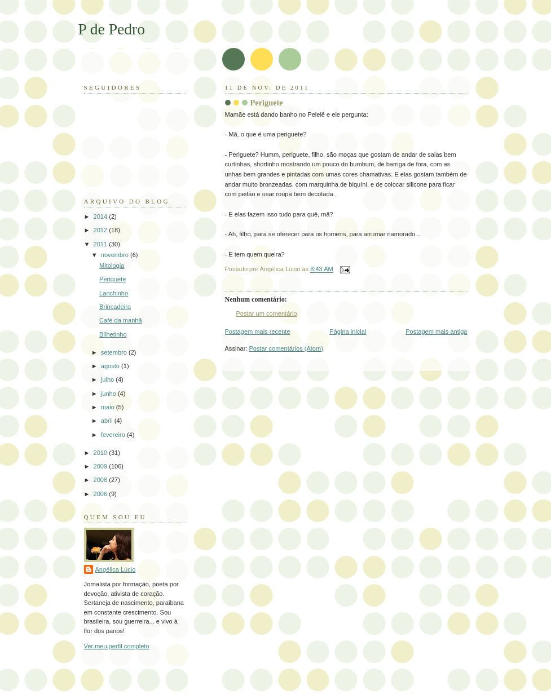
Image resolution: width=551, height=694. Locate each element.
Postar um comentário (266, 313)
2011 (101, 244)
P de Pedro (112, 29)
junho (109, 393)
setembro (115, 352)
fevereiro (114, 434)
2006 (101, 493)
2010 (101, 452)
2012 (101, 230)
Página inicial (347, 331)
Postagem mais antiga (436, 331)
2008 (101, 479)
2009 (101, 466)
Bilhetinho (113, 334)
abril (107, 420)
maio (108, 407)
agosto (111, 366)
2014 (101, 216)
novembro (115, 254)
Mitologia (111, 265)
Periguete (266, 102)
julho (108, 379)
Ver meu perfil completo (116, 646)
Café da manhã (120, 320)
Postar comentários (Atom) (286, 348)
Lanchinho (113, 293)
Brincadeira (115, 306)
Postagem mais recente (257, 331)
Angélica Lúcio (115, 569)
